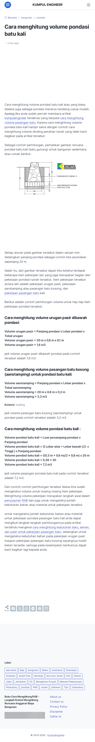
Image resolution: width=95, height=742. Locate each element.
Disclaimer (56, 711)
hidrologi (38, 676)
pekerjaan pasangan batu (22, 293)
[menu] (8, 5)
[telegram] (33, 608)
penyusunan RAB (16, 500)
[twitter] (20, 608)
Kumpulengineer (56, 735)
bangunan (33, 670)
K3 (30, 681)
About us (55, 696)
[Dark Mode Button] (88, 5)
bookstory (57, 670)
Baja (22, 670)
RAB (35, 687)
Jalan (9, 681)
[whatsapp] (26, 608)
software (55, 687)
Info (68, 676)
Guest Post (24, 676)
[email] (46, 608)
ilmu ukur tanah (54, 676)
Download (71, 670)
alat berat (11, 670)
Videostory (77, 687)
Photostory (11, 687)
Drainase (10, 676)
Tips (66, 687)
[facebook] (13, 608)
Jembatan (20, 681)
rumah (44, 687)
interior (77, 676)
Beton (45, 670)
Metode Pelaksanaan (71, 681)
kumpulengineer (16, 118)
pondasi (25, 687)
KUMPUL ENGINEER (47, 5)
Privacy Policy (58, 706)
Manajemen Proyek (46, 681)
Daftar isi (55, 716)
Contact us (56, 701)
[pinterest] (40, 608)
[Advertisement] (47, 71)
